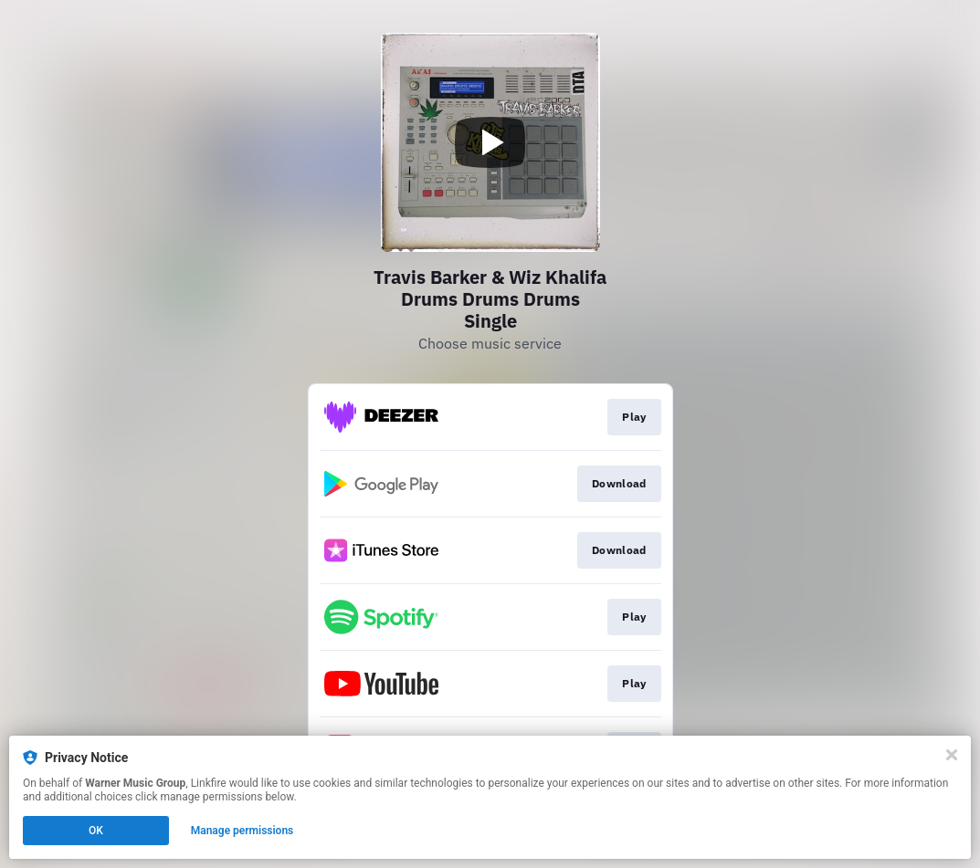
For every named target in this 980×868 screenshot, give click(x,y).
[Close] (951, 754)
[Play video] (490, 142)
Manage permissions (242, 830)
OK (96, 830)
